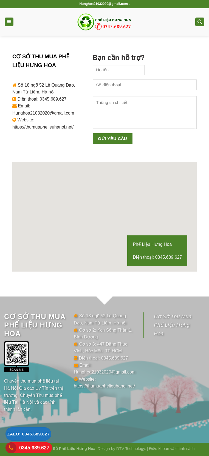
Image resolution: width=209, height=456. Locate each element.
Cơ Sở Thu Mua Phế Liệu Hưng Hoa (172, 325)
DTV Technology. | (132, 448)
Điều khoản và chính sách (172, 448)
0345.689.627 (34, 448)
